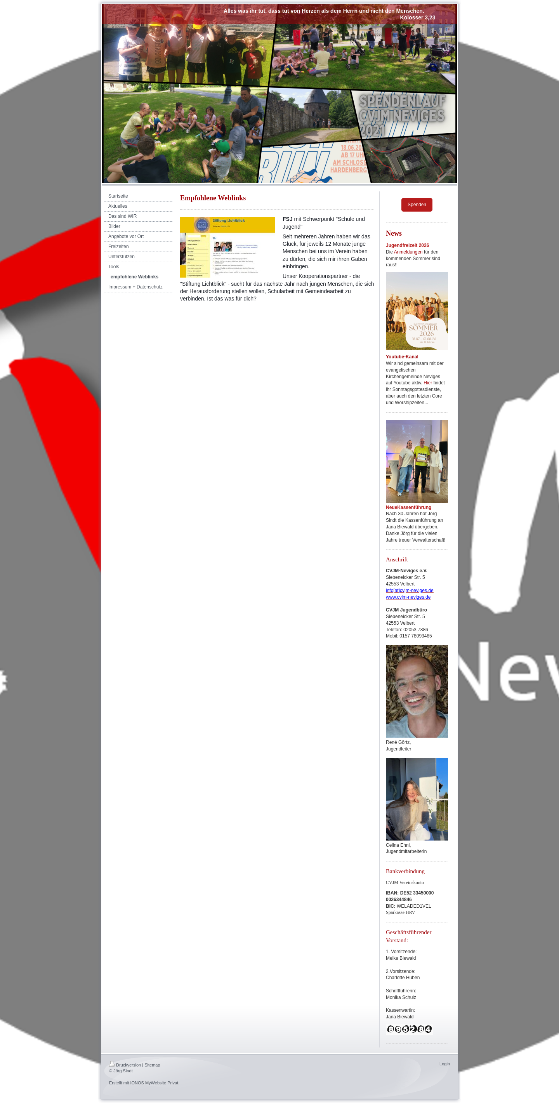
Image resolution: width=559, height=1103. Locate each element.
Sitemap (152, 1065)
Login (444, 1063)
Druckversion (125, 1065)
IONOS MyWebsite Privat (154, 1082)
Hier (428, 383)
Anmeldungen (408, 252)
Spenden (417, 204)
